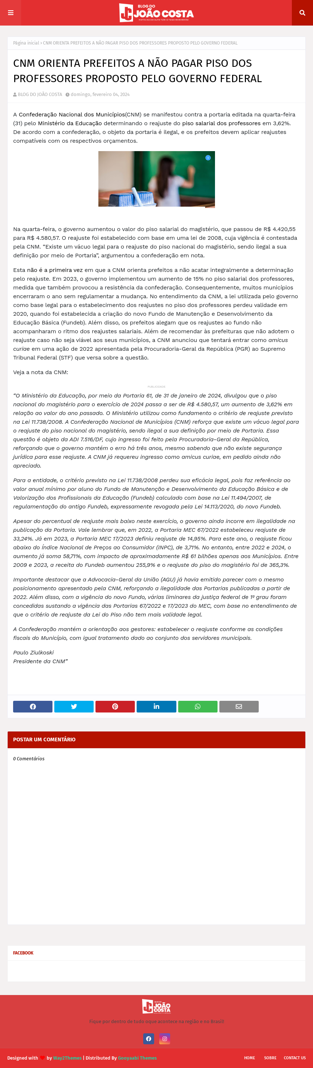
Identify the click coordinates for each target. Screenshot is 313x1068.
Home (249, 1058)
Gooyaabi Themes (137, 1058)
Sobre (270, 1058)
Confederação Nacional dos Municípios (72, 114)
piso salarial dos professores (221, 123)
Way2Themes (67, 1058)
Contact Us (295, 1058)
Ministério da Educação (70, 123)
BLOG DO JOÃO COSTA (40, 94)
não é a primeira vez (55, 269)
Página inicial (26, 43)
